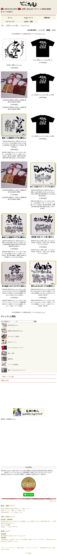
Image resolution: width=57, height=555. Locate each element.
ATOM (7, 549)
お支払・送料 (28, 22)
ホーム (10, 18)
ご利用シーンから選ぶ (12, 25)
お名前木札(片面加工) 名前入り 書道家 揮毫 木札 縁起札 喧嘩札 (14, 101)
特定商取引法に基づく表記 (47, 548)
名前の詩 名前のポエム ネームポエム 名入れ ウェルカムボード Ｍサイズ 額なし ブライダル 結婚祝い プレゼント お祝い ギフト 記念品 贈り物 (43, 292)
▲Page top (52, 501)
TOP (2, 25)
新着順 (54, 30)
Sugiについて (28, 18)
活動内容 (47, 18)
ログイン (37, 9)
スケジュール (10, 22)
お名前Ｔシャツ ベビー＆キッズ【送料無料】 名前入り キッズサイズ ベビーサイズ (26, 472)
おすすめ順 (41, 30)
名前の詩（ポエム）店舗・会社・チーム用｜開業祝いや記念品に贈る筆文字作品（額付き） (27, 470)
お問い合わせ (27, 9)
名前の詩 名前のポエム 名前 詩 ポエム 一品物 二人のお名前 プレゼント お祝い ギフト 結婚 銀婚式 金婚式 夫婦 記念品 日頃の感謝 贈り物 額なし (14, 243)
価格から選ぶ (5, 380)
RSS (2, 549)
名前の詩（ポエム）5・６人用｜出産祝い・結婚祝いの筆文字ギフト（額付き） (23, 474)
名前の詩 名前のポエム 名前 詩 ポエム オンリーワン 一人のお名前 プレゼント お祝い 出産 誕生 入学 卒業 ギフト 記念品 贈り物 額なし (14, 144)
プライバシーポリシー (32, 548)
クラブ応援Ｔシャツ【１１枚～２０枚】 (42, 136)
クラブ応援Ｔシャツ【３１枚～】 (42, 60)
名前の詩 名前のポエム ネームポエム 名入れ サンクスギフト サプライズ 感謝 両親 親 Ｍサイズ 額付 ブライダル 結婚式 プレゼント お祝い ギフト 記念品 (14, 292)
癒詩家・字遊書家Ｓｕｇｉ (8, 419)
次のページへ (41, 34)
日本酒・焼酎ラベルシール (14, 65)
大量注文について (28, 395)
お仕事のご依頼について (28, 402)
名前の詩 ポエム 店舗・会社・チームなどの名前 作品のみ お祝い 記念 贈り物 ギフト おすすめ (43, 242)
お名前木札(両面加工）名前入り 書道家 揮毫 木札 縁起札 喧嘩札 (14, 191)
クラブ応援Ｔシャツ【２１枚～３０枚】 (42, 95)
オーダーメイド (25, 25)
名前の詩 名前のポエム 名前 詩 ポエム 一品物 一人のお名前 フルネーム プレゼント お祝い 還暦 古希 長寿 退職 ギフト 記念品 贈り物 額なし (43, 192)
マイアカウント (10, 548)
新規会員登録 (46, 9)
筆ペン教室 (28, 388)
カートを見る (7, 12)
